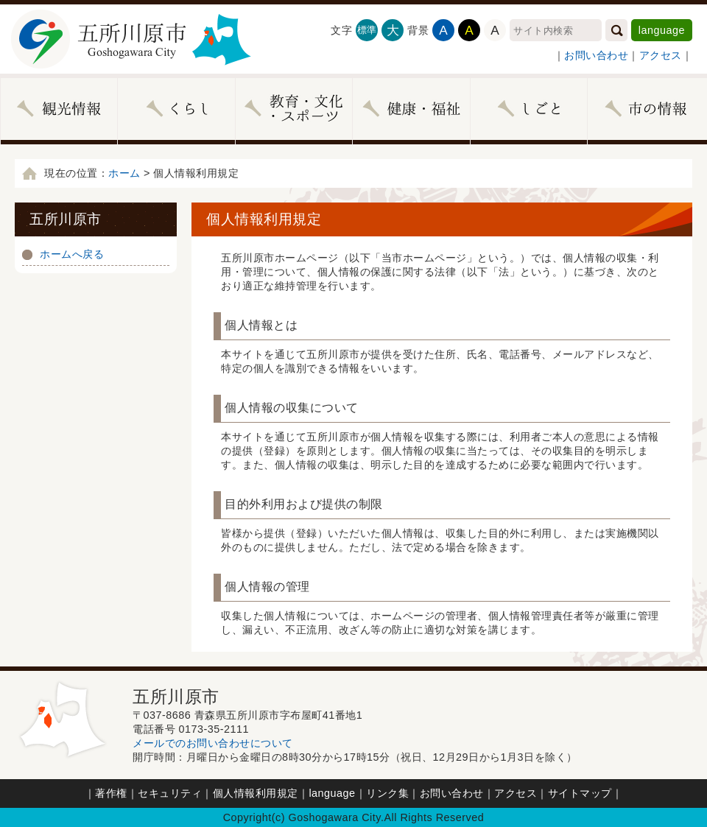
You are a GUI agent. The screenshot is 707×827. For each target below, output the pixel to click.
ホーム (124, 173)
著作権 (111, 793)
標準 (367, 29)
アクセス (660, 55)
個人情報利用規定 (255, 793)
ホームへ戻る (72, 254)
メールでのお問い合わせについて (213, 743)
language (662, 30)
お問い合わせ (596, 55)
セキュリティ (170, 793)
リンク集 (387, 793)
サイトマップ (580, 793)
